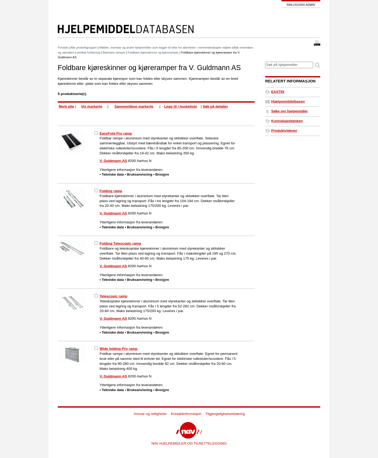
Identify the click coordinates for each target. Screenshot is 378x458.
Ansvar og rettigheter (150, 414)
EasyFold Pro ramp (115, 133)
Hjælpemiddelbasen (285, 101)
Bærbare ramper (114, 52)
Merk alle (66, 106)
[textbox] (289, 65)
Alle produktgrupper (83, 47)
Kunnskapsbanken (284, 121)
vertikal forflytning (88, 52)
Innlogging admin (301, 4)
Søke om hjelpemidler (286, 111)
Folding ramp (110, 191)
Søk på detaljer (215, 106)
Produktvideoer (281, 131)
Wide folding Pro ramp (118, 349)
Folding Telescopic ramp (120, 243)
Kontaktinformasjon (186, 414)
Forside (63, 47)
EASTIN (274, 92)
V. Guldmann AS (113, 161)
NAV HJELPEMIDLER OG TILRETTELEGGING (189, 443)
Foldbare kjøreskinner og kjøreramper (153, 52)
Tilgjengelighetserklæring (225, 414)
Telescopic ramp (113, 296)
